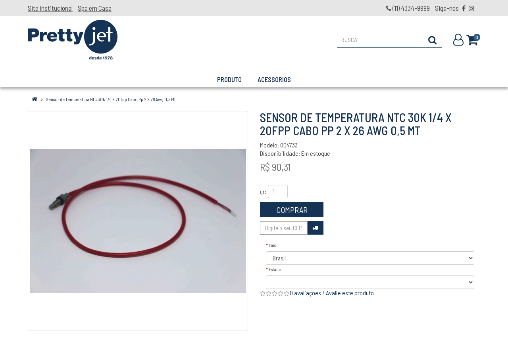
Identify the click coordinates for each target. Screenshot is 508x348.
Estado (275, 269)
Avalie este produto (350, 292)
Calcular (315, 228)
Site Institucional (50, 8)
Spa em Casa (95, 8)
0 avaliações (305, 292)
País (272, 245)
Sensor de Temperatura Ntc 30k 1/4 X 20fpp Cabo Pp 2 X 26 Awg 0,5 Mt (111, 99)
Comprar (292, 209)
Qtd (263, 192)
